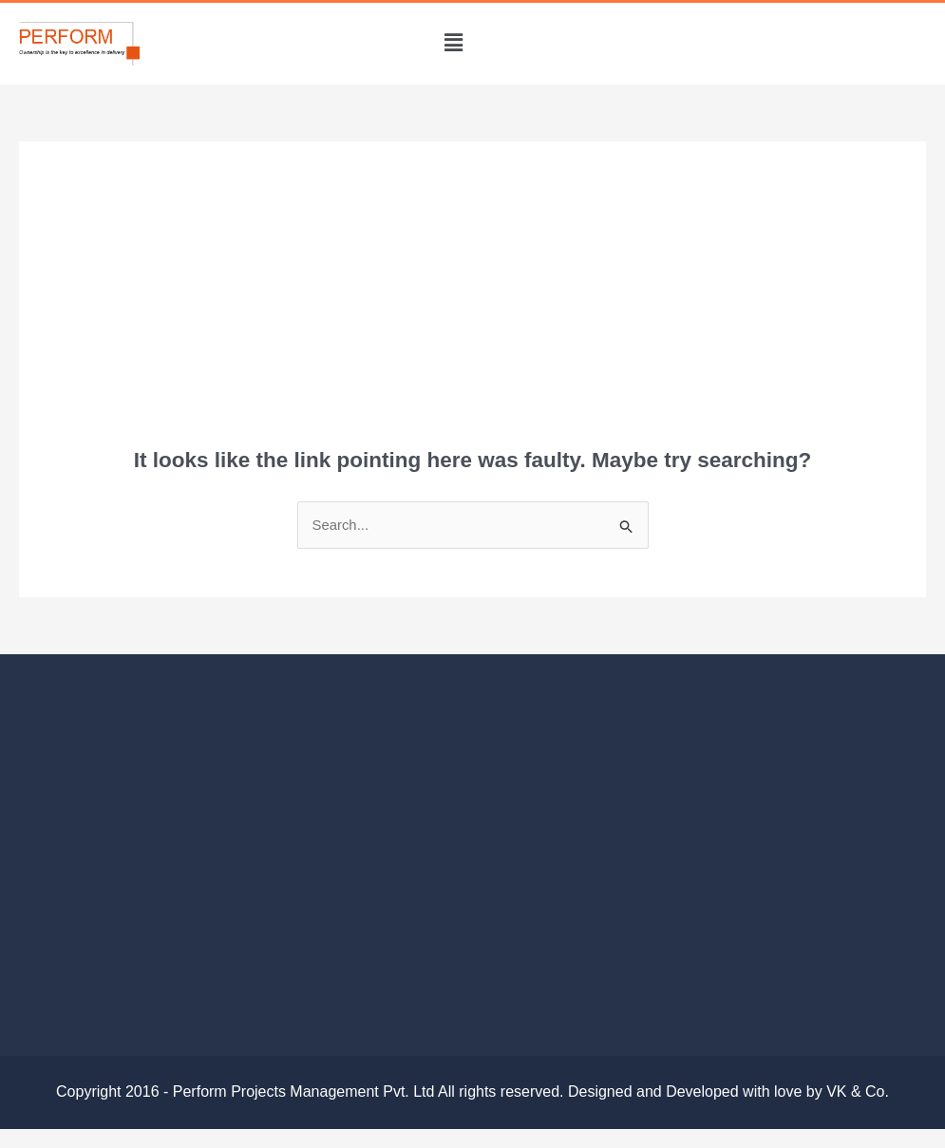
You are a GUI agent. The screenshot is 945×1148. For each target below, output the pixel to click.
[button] (453, 44)
